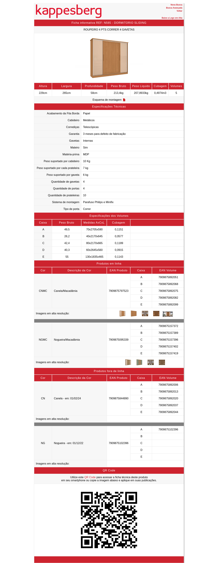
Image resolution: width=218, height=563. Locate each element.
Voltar (179, 11)
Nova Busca (176, 5)
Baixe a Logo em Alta (172, 18)
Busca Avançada (174, 8)
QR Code (90, 477)
